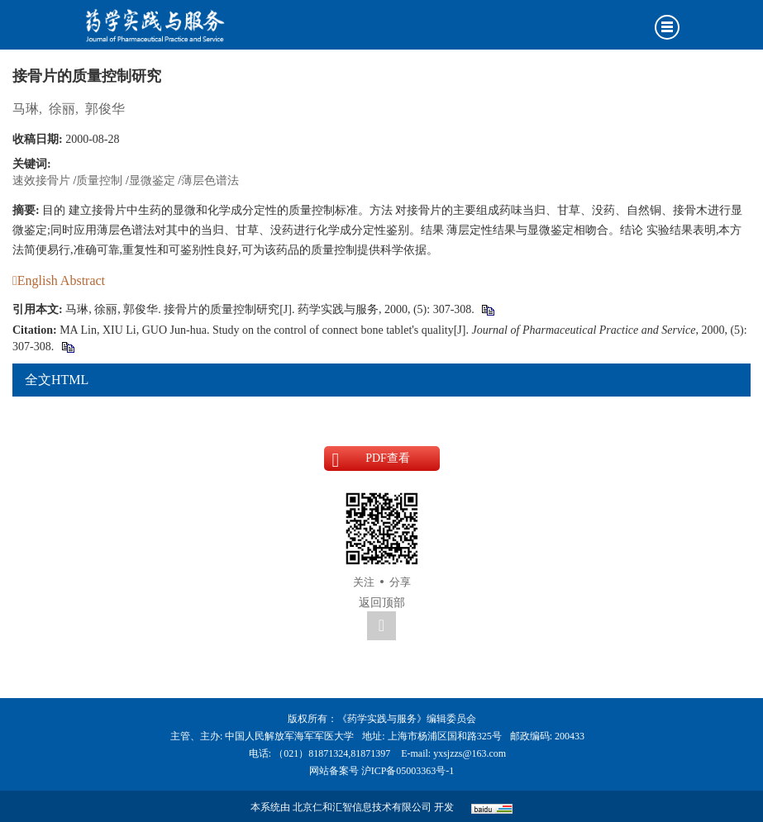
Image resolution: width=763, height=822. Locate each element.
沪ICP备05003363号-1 (408, 771)
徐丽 (62, 109)
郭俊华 (105, 109)
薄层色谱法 (210, 180)
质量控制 (99, 180)
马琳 (25, 109)
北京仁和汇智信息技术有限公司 (362, 807)
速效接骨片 (41, 180)
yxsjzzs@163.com (469, 753)
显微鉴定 (152, 180)
